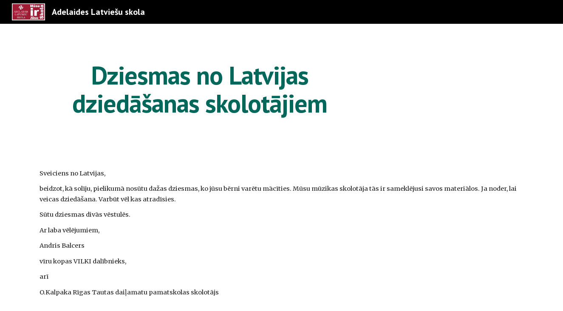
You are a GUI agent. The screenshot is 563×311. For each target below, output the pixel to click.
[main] (199, 89)
